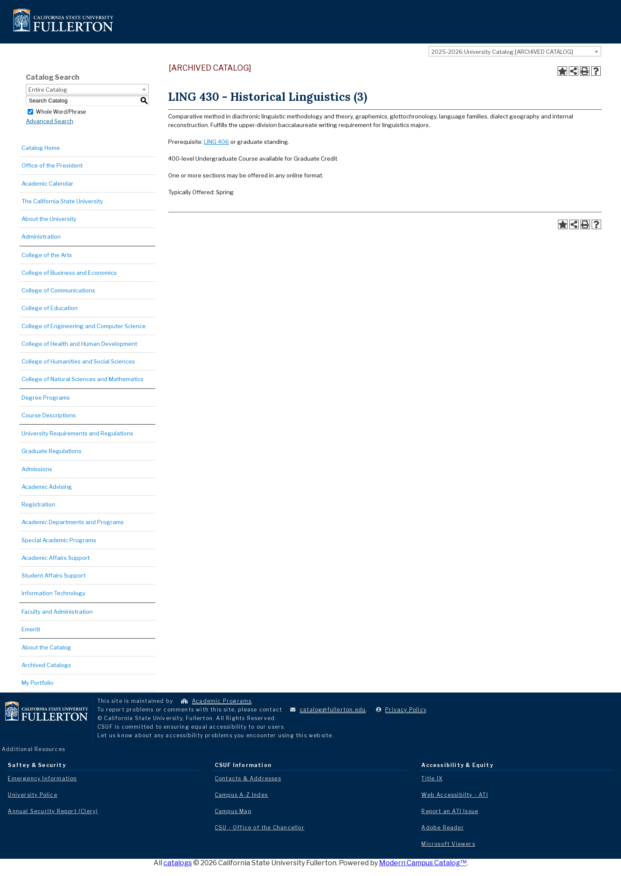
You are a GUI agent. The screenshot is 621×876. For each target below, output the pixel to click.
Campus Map (233, 811)
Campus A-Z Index (241, 795)
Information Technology (53, 593)
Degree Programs (46, 397)
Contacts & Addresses (248, 778)
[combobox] (515, 51)
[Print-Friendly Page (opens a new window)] (585, 71)
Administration (41, 236)
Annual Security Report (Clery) (53, 811)
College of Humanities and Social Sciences (78, 361)
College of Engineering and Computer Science (84, 326)
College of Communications (58, 290)
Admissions (37, 469)
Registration (38, 504)
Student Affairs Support (53, 575)
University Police (32, 795)
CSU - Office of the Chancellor (259, 827)
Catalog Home (41, 147)
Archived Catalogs (46, 665)
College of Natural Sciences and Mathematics (83, 379)
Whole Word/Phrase (61, 111)
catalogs (177, 863)
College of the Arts (47, 255)
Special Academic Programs (59, 540)
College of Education (50, 307)
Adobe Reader (442, 827)
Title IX (431, 778)
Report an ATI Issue (449, 811)
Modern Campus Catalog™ (423, 863)
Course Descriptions (49, 415)
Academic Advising (47, 486)
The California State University (62, 201)
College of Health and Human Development (79, 343)
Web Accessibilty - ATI (454, 795)
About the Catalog (46, 647)
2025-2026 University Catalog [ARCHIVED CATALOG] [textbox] (502, 51)
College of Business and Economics (69, 272)
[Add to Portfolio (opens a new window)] (562, 71)
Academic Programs (221, 701)
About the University (49, 218)
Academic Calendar (47, 183)
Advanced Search (49, 121)
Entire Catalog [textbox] (47, 89)
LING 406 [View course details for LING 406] (216, 141)
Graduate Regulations (52, 450)
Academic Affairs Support (56, 557)
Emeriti (31, 629)
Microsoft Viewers (448, 844)
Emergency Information (42, 778)
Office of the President (52, 165)
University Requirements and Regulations (77, 433)
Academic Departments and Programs (73, 522)
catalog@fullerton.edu (333, 709)
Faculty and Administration (57, 611)
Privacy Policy (405, 709)
